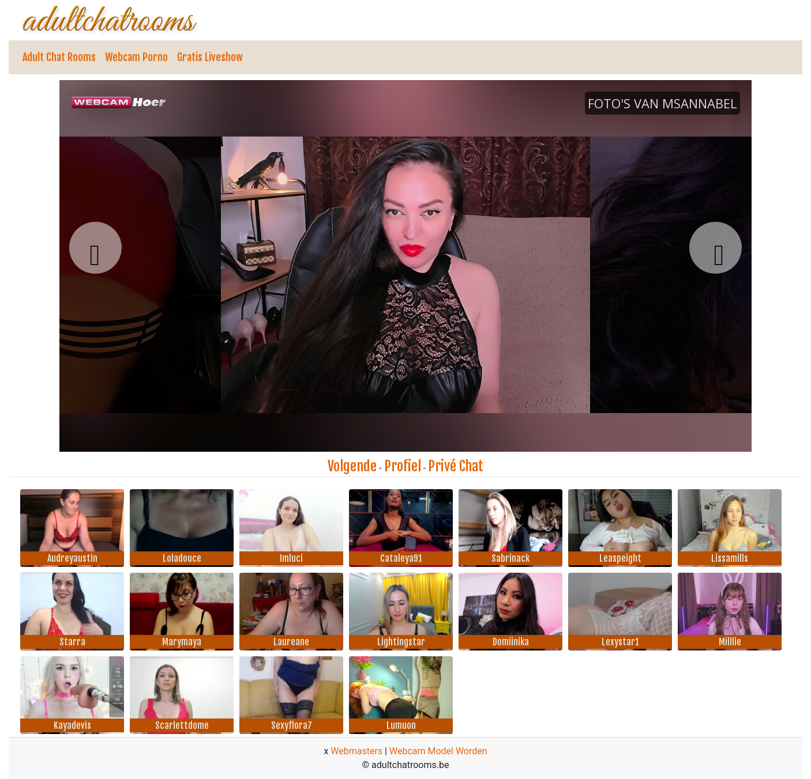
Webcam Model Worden (438, 751)
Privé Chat (455, 466)
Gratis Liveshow (210, 57)
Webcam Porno (136, 57)
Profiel (402, 466)
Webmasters (356, 751)
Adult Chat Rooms (59, 57)
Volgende (352, 466)
